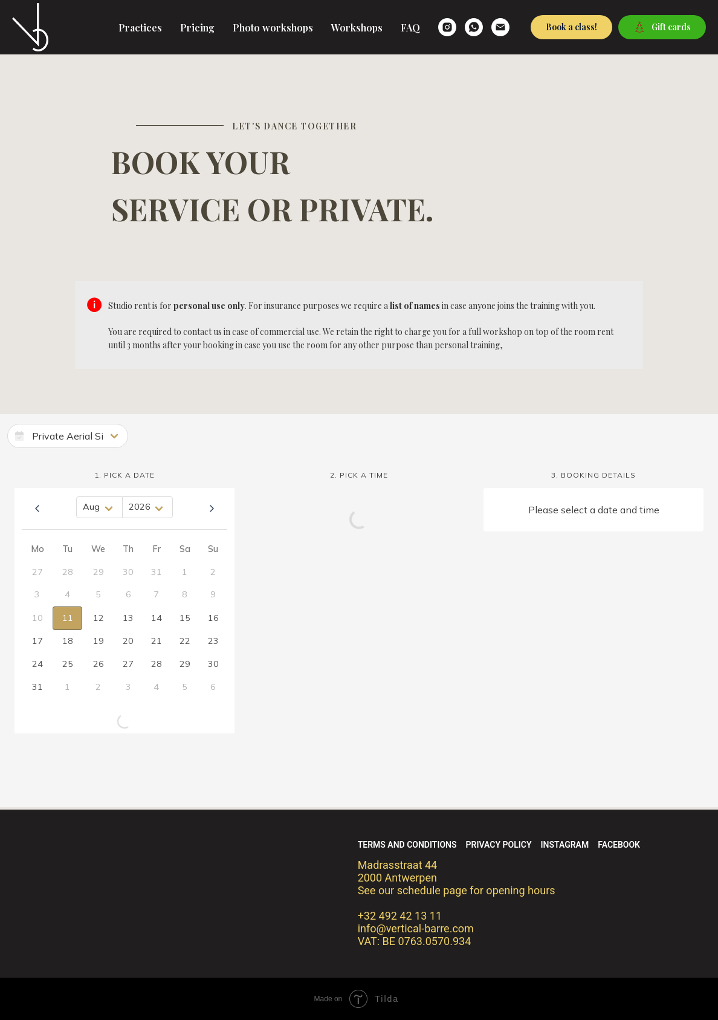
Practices (140, 27)
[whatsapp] (474, 27)
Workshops (357, 27)
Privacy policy (499, 844)
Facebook (619, 844)
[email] (500, 27)
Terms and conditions (407, 844)
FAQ (410, 27)
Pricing (197, 27)
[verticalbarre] (447, 27)
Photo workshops (273, 27)
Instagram (565, 844)
